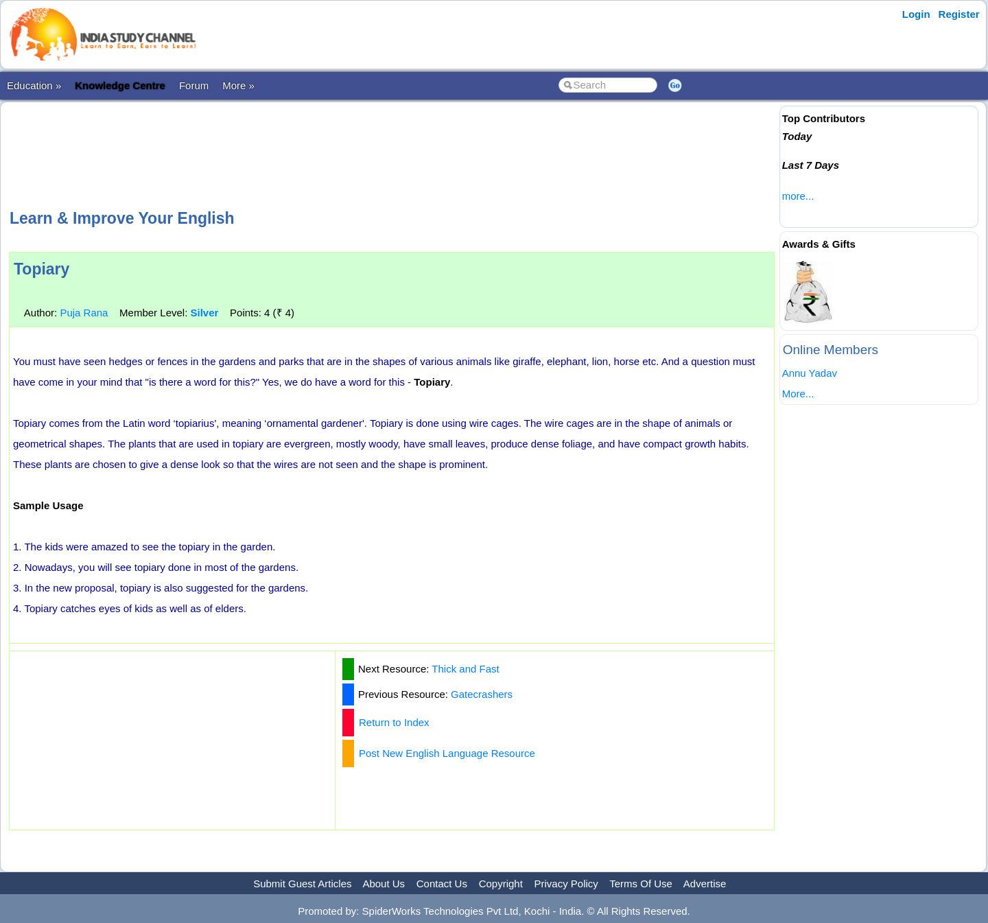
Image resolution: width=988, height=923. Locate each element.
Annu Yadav (809, 373)
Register (959, 14)
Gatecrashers (482, 694)
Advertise (705, 883)
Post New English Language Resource (447, 753)
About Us (383, 883)
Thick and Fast (465, 669)
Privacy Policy (566, 883)
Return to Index (394, 722)
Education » (34, 85)
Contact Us (441, 883)
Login (916, 14)
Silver (204, 312)
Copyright (501, 883)
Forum (194, 85)
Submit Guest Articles (302, 883)
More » (238, 85)
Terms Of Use (640, 883)
